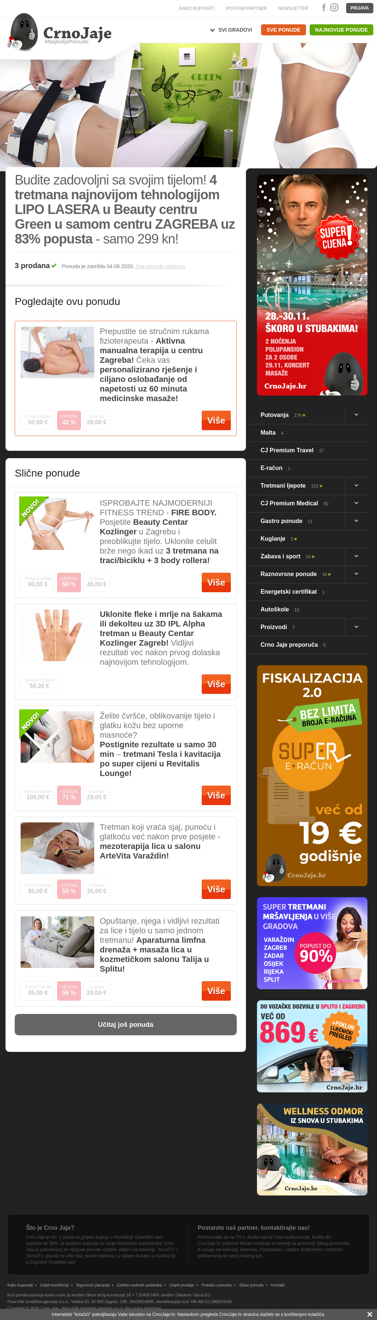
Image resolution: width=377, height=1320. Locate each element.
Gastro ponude (287, 521)
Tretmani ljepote (289, 485)
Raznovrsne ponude (294, 574)
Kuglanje (277, 539)
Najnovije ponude (341, 30)
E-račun (275, 468)
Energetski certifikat (293, 592)
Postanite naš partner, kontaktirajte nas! (254, 1228)
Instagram (333, 7)
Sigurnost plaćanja (93, 1285)
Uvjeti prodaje (181, 1285)
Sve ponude (283, 30)
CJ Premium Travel (292, 450)
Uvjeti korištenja (54, 1285)
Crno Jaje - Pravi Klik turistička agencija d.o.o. (82, 1308)
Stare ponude (251, 1285)
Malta (272, 432)
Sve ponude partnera (160, 266)
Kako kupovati (20, 1285)
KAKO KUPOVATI (197, 8)
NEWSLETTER (293, 8)
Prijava (359, 8)
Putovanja (281, 415)
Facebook (322, 7)
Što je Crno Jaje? (50, 1228)
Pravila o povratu (216, 1285)
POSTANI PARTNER (246, 8)
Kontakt (278, 1285)
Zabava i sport (286, 556)
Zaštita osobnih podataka (139, 1285)
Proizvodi (278, 627)
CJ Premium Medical (294, 503)
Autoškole (280, 609)
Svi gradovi (235, 30)
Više (216, 420)
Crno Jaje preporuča (293, 645)
